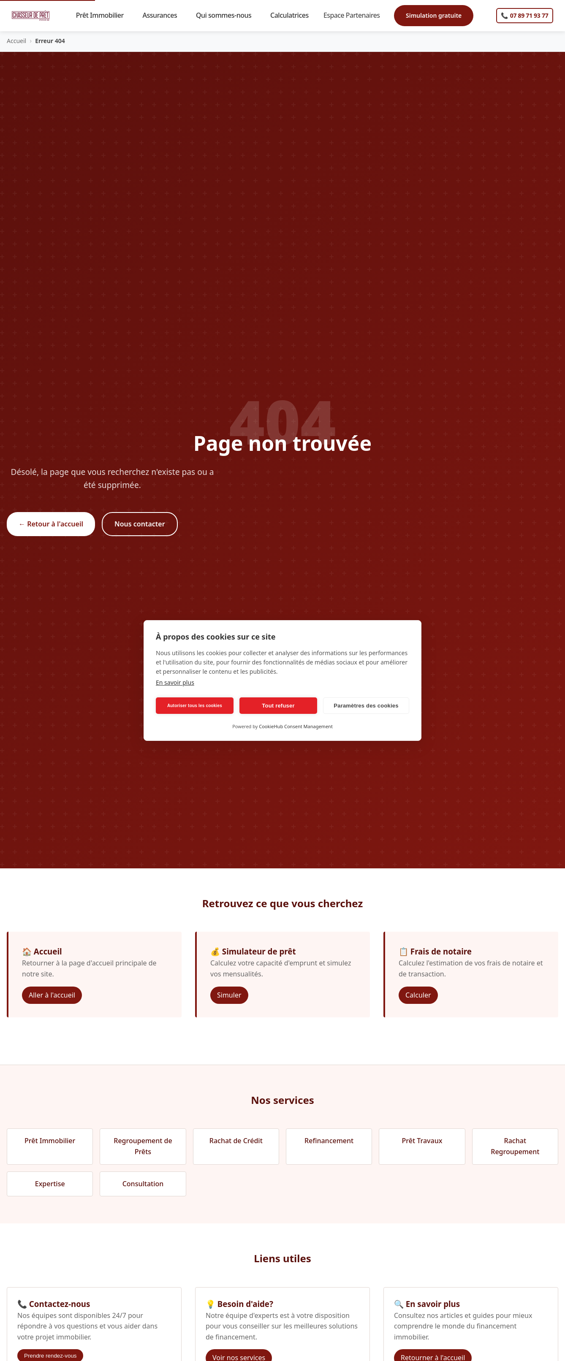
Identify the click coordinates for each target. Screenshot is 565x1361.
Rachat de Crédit (236, 1140)
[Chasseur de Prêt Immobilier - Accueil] (30, 16)
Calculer (418, 995)
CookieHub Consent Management (296, 726)
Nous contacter (139, 524)
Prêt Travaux (422, 1140)
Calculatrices (293, 15)
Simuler (229, 995)
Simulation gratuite (434, 15)
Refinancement (328, 1140)
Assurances (164, 15)
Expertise (50, 1183)
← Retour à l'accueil (51, 524)
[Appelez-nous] (524, 15)
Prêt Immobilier (103, 15)
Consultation (143, 1183)
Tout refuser (278, 705)
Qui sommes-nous (227, 15)
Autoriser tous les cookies (194, 705)
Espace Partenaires (355, 15)
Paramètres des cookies (366, 705)
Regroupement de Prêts (143, 1146)
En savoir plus (175, 682)
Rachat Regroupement (515, 1146)
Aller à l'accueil (52, 995)
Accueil (16, 41)
